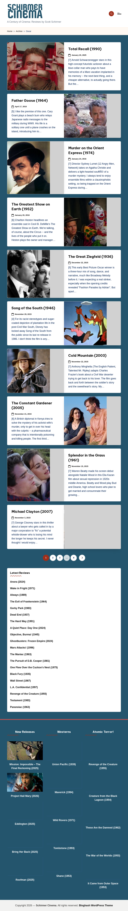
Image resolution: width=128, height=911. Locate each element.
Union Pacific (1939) (64, 764)
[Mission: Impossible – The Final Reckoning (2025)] (25, 750)
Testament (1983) (20, 700)
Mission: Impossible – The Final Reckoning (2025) (24, 766)
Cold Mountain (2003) (87, 355)
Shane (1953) (64, 876)
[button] (82, 558)
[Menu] (119, 14)
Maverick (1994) (64, 792)
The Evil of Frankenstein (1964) (28, 601)
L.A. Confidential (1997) (24, 687)
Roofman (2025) (25, 879)
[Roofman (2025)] (25, 866)
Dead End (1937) (19, 614)
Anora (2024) (17, 581)
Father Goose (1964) (30, 100)
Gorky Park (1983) (20, 608)
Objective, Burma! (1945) (24, 634)
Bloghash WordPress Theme (96, 905)
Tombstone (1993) (64, 848)
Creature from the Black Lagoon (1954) (103, 798)
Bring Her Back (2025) (25, 851)
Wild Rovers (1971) (64, 820)
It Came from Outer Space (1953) (103, 885)
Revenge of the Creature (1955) (28, 693)
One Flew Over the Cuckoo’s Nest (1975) (34, 667)
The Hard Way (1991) (22, 621)
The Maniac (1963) (21, 654)
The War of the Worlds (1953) (103, 855)
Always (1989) (18, 594)
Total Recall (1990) (85, 49)
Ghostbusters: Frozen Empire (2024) (31, 641)
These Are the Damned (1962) (103, 827)
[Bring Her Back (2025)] (25, 838)
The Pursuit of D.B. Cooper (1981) (30, 660)
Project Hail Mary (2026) (25, 796)
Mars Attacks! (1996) (22, 647)
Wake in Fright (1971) (22, 588)
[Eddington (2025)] (25, 810)
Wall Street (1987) (20, 680)
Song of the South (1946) (33, 308)
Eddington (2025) (25, 823)
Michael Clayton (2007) (32, 511)
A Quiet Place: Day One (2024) (28, 628)
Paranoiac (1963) (20, 707)
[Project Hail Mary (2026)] (25, 782)
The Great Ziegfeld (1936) (90, 256)
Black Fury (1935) (20, 674)
